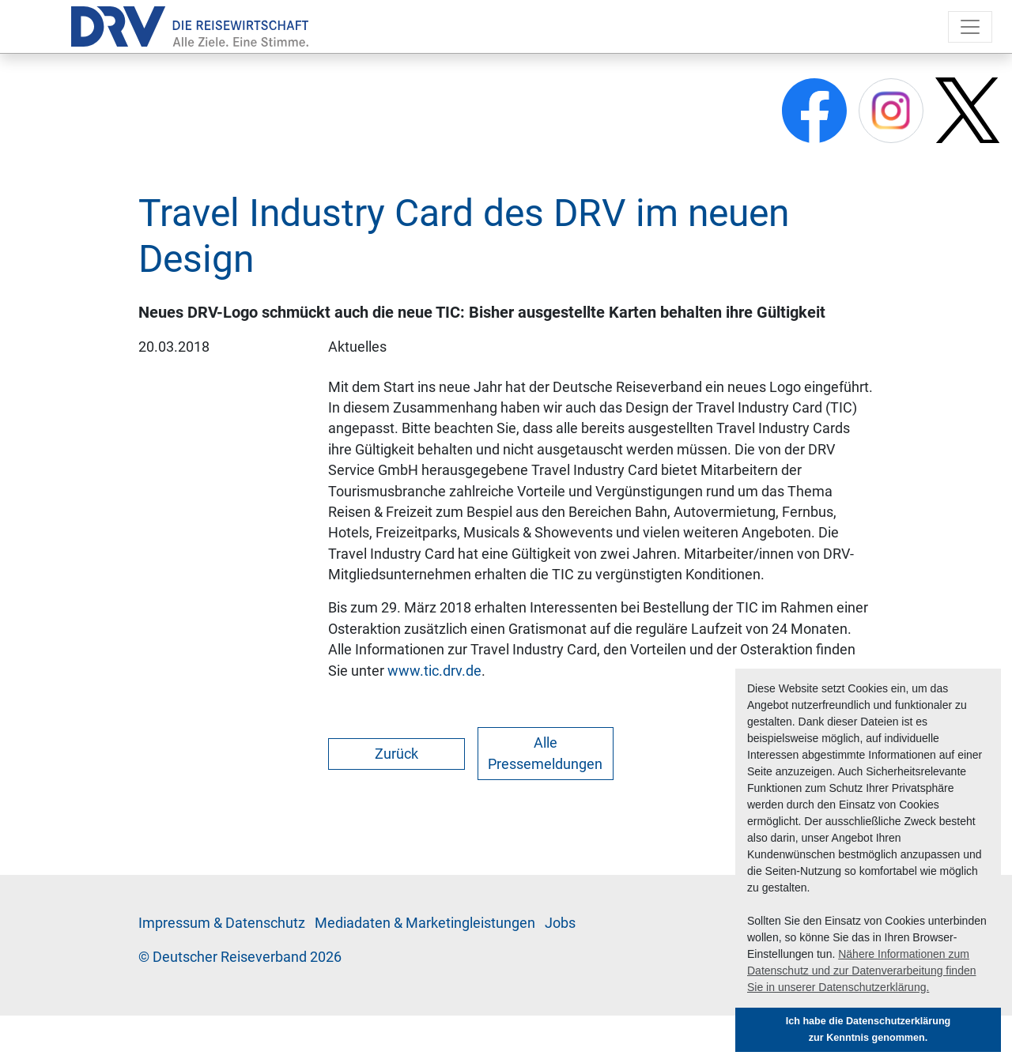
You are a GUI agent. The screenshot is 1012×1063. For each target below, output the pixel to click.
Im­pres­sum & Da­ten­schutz (221, 923)
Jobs (560, 923)
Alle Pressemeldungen (545, 753)
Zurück (396, 754)
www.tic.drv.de (434, 671)
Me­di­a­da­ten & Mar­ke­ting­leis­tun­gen (425, 923)
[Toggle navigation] (970, 27)
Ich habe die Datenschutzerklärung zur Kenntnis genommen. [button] (868, 1029)
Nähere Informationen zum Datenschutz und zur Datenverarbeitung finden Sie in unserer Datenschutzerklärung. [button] (861, 970)
